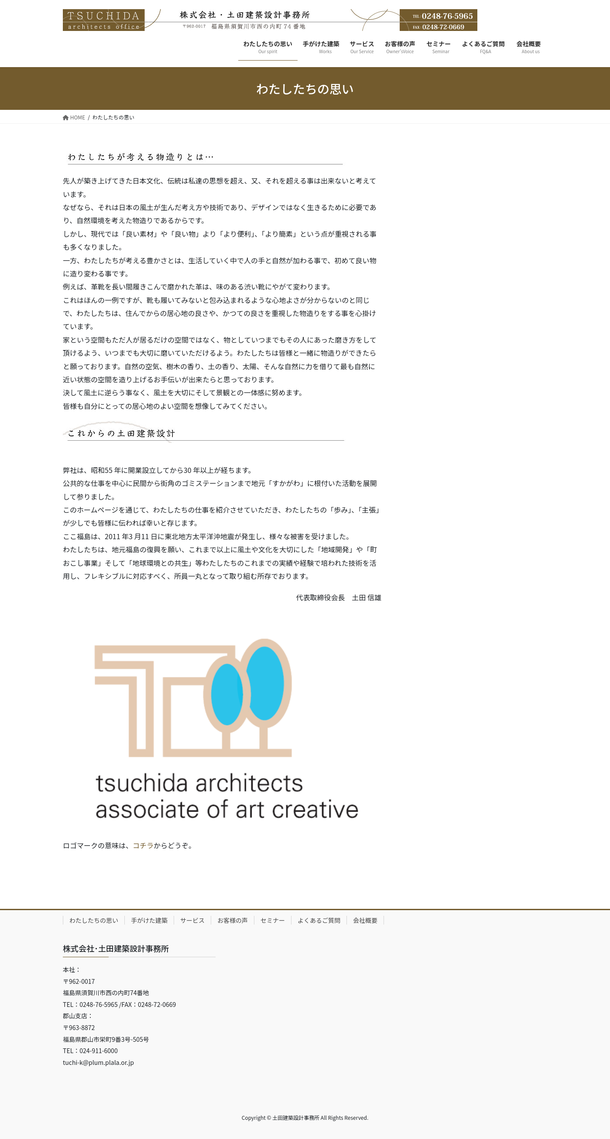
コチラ (143, 845)
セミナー (272, 920)
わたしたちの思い (93, 920)
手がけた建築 (149, 920)
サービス (192, 920)
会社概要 (365, 920)
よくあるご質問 (319, 920)
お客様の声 (232, 920)
